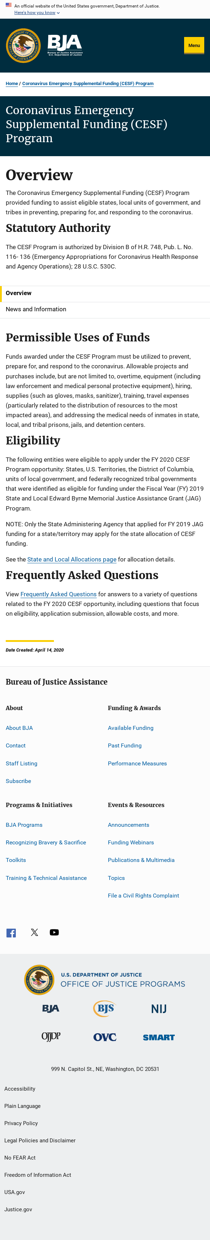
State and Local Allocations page (72, 559)
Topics (116, 877)
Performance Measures (137, 763)
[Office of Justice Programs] (23, 45)
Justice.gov (18, 1209)
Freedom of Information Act (37, 1175)
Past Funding (125, 745)
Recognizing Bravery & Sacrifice (46, 842)
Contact (16, 745)
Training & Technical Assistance (46, 877)
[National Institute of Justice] (159, 1014)
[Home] (65, 45)
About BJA (19, 727)
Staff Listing (21, 763)
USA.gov (14, 1192)
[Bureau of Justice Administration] (50, 1014)
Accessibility (19, 1089)
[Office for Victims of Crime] (105, 1042)
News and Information (36, 309)
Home (12, 83)
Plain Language (22, 1106)
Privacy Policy (21, 1123)
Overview (19, 293)
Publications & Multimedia (141, 860)
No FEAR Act (20, 1158)
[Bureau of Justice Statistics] (105, 1018)
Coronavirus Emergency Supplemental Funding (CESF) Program (88, 83)
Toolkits (16, 860)
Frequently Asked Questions (58, 594)
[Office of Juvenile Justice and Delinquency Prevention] (51, 1043)
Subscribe (18, 781)
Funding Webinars (131, 842)
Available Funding (131, 727)
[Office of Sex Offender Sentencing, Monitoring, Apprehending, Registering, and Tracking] (159, 1041)
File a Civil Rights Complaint (143, 895)
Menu (194, 45)
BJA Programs (24, 824)
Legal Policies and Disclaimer (40, 1140)
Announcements (128, 824)
